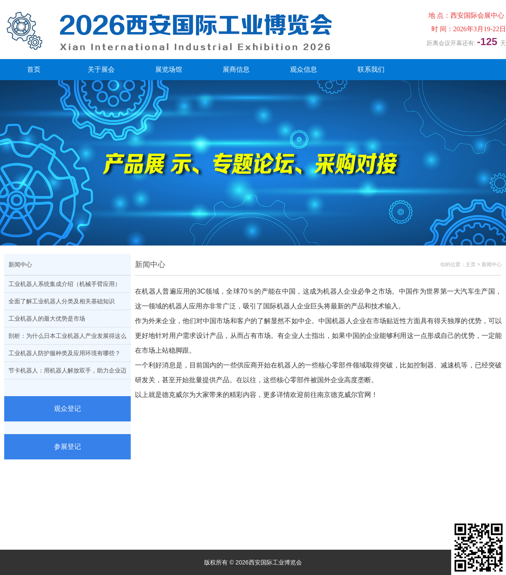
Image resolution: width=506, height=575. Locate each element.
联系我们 (371, 69)
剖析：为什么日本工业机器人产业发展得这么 (67, 335)
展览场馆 (168, 69)
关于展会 (101, 69)
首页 (33, 69)
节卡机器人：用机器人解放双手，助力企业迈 (67, 370)
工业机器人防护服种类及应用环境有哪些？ (64, 353)
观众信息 (303, 69)
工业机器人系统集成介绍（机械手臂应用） (64, 284)
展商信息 (236, 69)
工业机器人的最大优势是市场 (46, 318)
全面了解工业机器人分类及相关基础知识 (61, 301)
